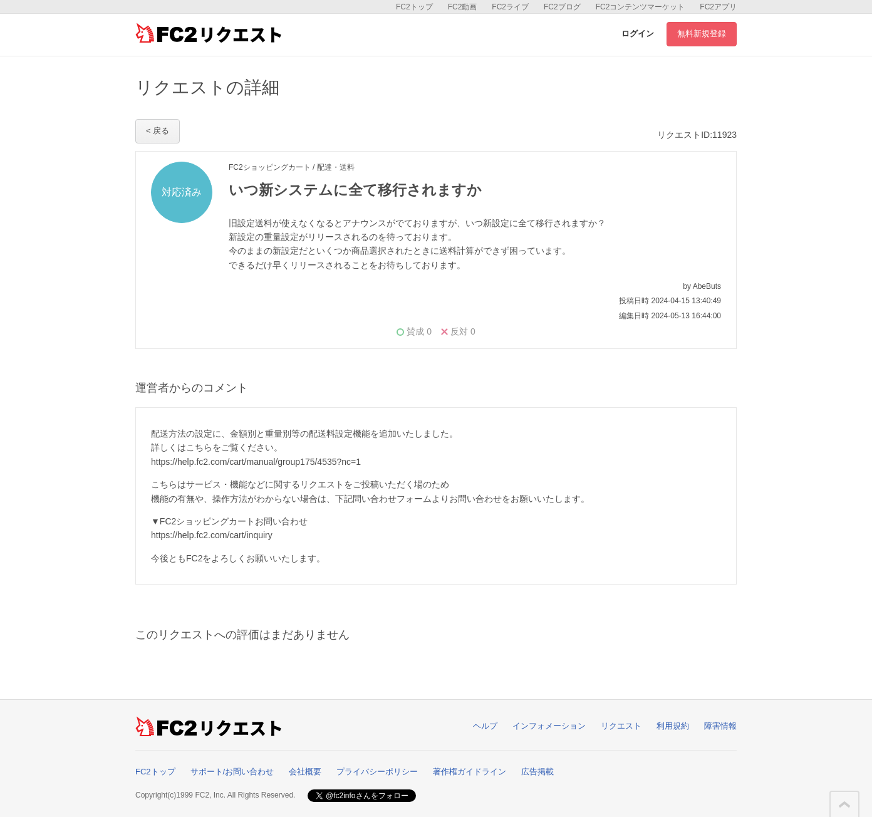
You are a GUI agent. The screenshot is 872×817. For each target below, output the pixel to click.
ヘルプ (485, 726)
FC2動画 (462, 7)
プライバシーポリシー (377, 771)
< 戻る (157, 130)
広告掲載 (537, 771)
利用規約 (673, 726)
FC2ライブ (510, 7)
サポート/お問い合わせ (232, 771)
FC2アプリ (718, 7)
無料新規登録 (701, 33)
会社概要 (305, 771)
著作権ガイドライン (469, 771)
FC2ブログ (562, 7)
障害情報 (720, 726)
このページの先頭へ (844, 804)
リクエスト (621, 726)
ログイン (637, 33)
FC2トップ (414, 7)
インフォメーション (549, 726)
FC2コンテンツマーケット (640, 7)
